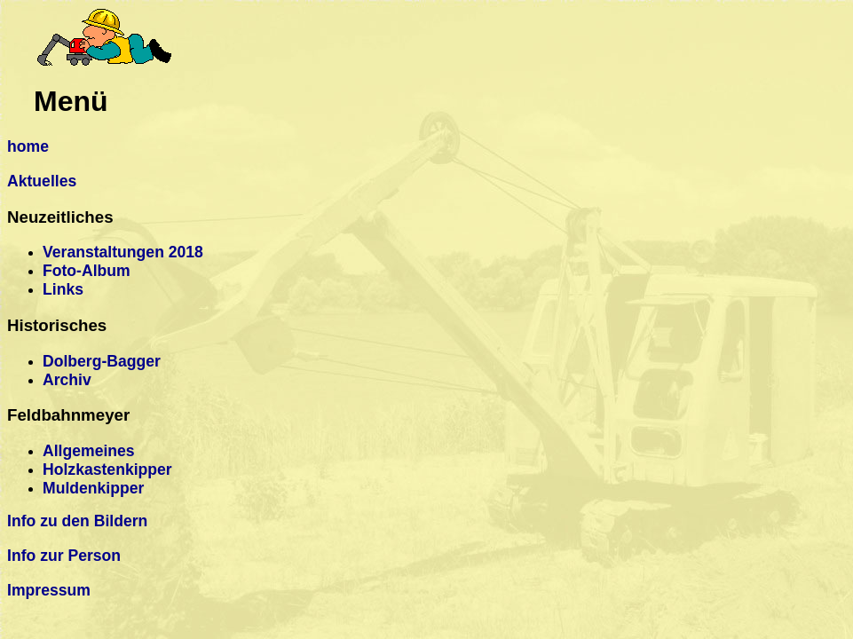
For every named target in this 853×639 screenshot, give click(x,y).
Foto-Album (86, 271)
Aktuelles (41, 181)
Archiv (67, 380)
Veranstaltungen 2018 (123, 252)
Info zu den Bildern (77, 521)
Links (63, 289)
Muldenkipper (93, 488)
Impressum (49, 590)
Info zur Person (64, 555)
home (28, 146)
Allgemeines (89, 451)
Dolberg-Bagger (102, 361)
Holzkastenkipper (107, 469)
